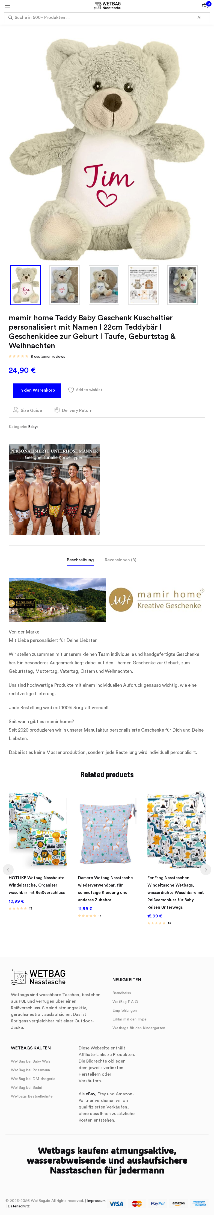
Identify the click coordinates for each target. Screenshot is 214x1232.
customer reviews (48, 356)
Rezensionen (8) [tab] (120, 561)
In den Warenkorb (39, 391)
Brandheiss (121, 994)
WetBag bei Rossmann (30, 1071)
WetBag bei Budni (26, 1089)
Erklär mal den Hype (129, 1021)
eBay (90, 1095)
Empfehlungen (124, 1012)
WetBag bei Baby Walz (30, 1063)
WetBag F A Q (125, 1003)
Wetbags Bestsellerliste (32, 1098)
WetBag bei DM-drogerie (33, 1080)
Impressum (96, 1202)
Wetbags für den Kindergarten (138, 1029)
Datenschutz (19, 1208)
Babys (33, 428)
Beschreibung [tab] (80, 561)
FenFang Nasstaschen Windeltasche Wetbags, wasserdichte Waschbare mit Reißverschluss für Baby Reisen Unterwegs (175, 891)
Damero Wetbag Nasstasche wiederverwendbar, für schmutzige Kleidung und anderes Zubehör (104, 891)
